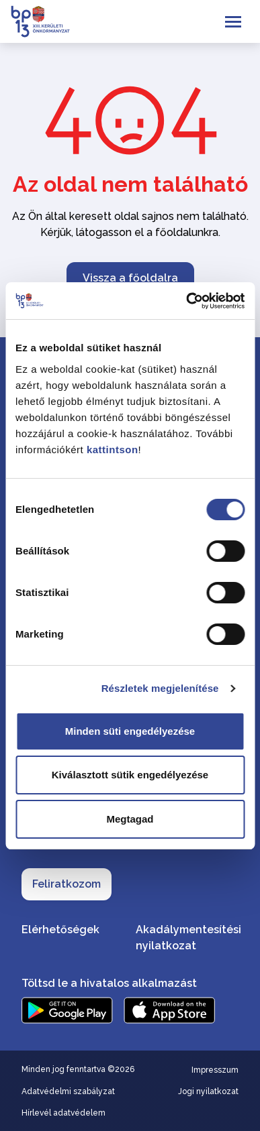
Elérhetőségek (60, 929)
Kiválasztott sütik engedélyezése (130, 774)
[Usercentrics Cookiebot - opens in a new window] (186, 301)
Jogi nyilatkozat (208, 1091)
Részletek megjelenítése (160, 688)
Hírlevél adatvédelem (63, 1113)
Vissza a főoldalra (130, 278)
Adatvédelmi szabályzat (68, 1091)
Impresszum (215, 1070)
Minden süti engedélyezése (130, 731)
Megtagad (129, 819)
